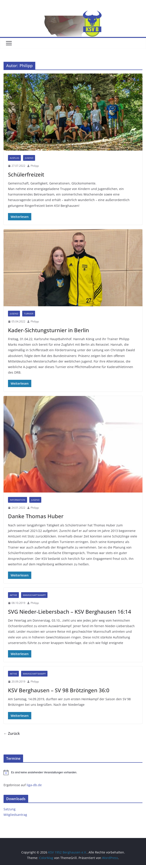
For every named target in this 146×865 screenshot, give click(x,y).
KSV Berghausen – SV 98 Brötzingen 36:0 (58, 690)
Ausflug (14, 157)
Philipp (35, 166)
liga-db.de (34, 785)
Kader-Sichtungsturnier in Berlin (48, 330)
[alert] (73, 772)
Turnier (28, 313)
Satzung (10, 809)
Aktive (13, 595)
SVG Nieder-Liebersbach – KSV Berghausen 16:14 (69, 611)
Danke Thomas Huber (35, 516)
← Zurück (12, 733)
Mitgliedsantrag (15, 815)
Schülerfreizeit (26, 174)
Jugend (29, 157)
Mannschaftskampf (34, 595)
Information (17, 499)
